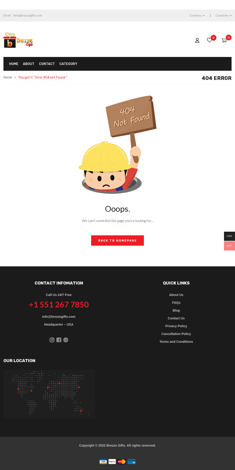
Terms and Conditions (176, 341)
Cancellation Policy (176, 334)
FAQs (176, 302)
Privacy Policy (176, 326)
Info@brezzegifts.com (27, 15)
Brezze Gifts (115, 445)
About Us (176, 295)
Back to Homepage (117, 240)
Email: (7, 15)
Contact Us (176, 318)
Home (7, 77)
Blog (176, 310)
